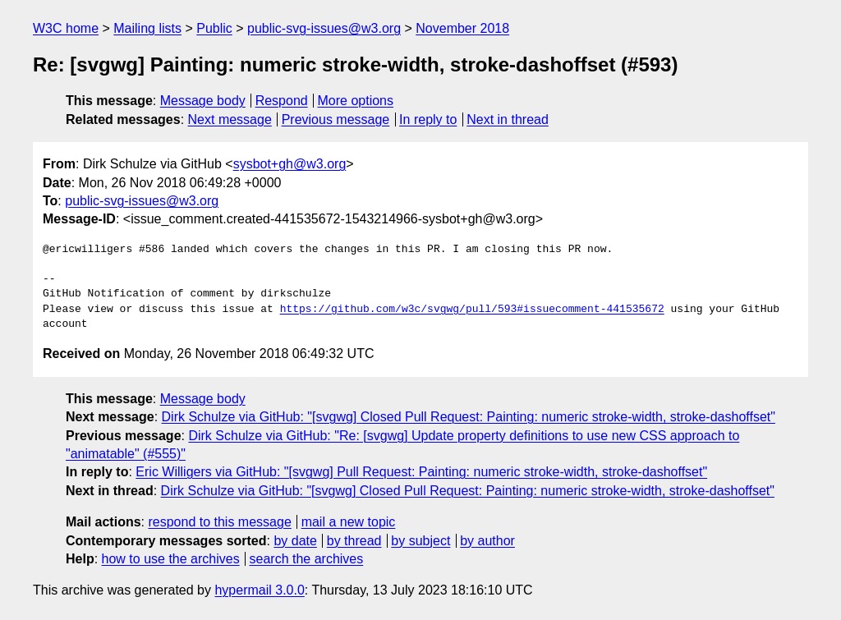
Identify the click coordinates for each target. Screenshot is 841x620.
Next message (230, 119)
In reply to (428, 119)
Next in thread (507, 119)
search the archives (307, 559)
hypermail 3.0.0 (259, 590)
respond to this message (219, 522)
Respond (281, 101)
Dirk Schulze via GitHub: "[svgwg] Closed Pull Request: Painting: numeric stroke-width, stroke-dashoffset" (468, 417)
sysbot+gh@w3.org (290, 164)
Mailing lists (147, 28)
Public (214, 28)
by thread (354, 541)
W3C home (66, 28)
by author (487, 541)
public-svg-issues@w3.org (324, 28)
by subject (420, 541)
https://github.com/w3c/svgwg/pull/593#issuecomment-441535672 (472, 309)
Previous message (336, 119)
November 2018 (462, 28)
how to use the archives (171, 559)
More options (356, 101)
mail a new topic (348, 522)
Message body (203, 101)
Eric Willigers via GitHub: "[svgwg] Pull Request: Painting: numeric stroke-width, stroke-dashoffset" (421, 472)
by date (294, 541)
